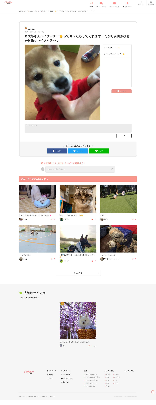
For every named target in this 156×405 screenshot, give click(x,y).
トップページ (51, 376)
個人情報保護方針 (33, 401)
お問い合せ (65, 387)
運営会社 (52, 401)
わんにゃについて (67, 383)
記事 (85, 376)
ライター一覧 (65, 379)
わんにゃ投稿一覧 (34, 11)
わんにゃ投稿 (129, 376)
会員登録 (50, 379)
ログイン (50, 383)
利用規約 (44, 401)
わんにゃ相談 (109, 376)
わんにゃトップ (23, 11)
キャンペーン (65, 376)
